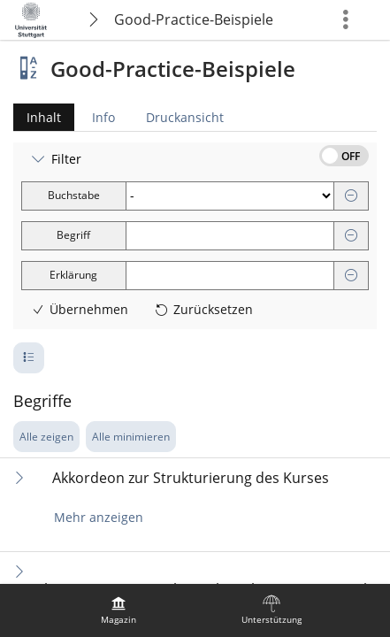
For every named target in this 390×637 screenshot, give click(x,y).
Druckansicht (185, 117)
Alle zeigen (46, 436)
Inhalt (37, 117)
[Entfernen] (351, 196)
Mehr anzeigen (98, 517)
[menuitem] (118, 610)
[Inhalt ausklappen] (19, 477)
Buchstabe (74, 195)
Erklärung (73, 274)
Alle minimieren (131, 436)
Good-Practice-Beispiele (193, 19)
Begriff (73, 234)
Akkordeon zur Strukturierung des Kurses (190, 478)
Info (103, 117)
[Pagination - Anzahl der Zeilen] (29, 358)
